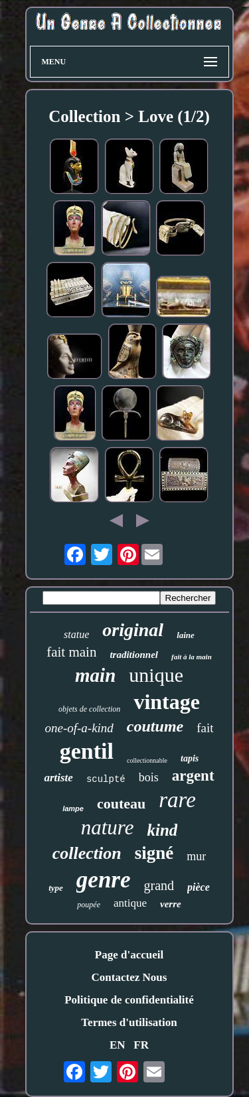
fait (205, 728)
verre (170, 904)
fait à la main (191, 657)
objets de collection (89, 709)
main (95, 675)
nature (107, 827)
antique (130, 903)
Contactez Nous (129, 977)
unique (156, 675)
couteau (121, 803)
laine (186, 635)
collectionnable (147, 760)
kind (162, 830)
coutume (155, 726)
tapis (190, 758)
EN (117, 1045)
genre (103, 880)
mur (196, 856)
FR (141, 1045)
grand (159, 885)
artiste (58, 777)
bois (149, 777)
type (55, 888)
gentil (87, 751)
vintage (166, 702)
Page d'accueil (129, 954)
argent (193, 775)
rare (177, 800)
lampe (73, 808)
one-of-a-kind (78, 728)
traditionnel (134, 654)
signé (154, 853)
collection (87, 853)
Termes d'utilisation (129, 1022)
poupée (88, 904)
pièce (198, 887)
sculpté (105, 779)
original (132, 629)
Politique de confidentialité (129, 1000)
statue (76, 634)
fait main (71, 652)
